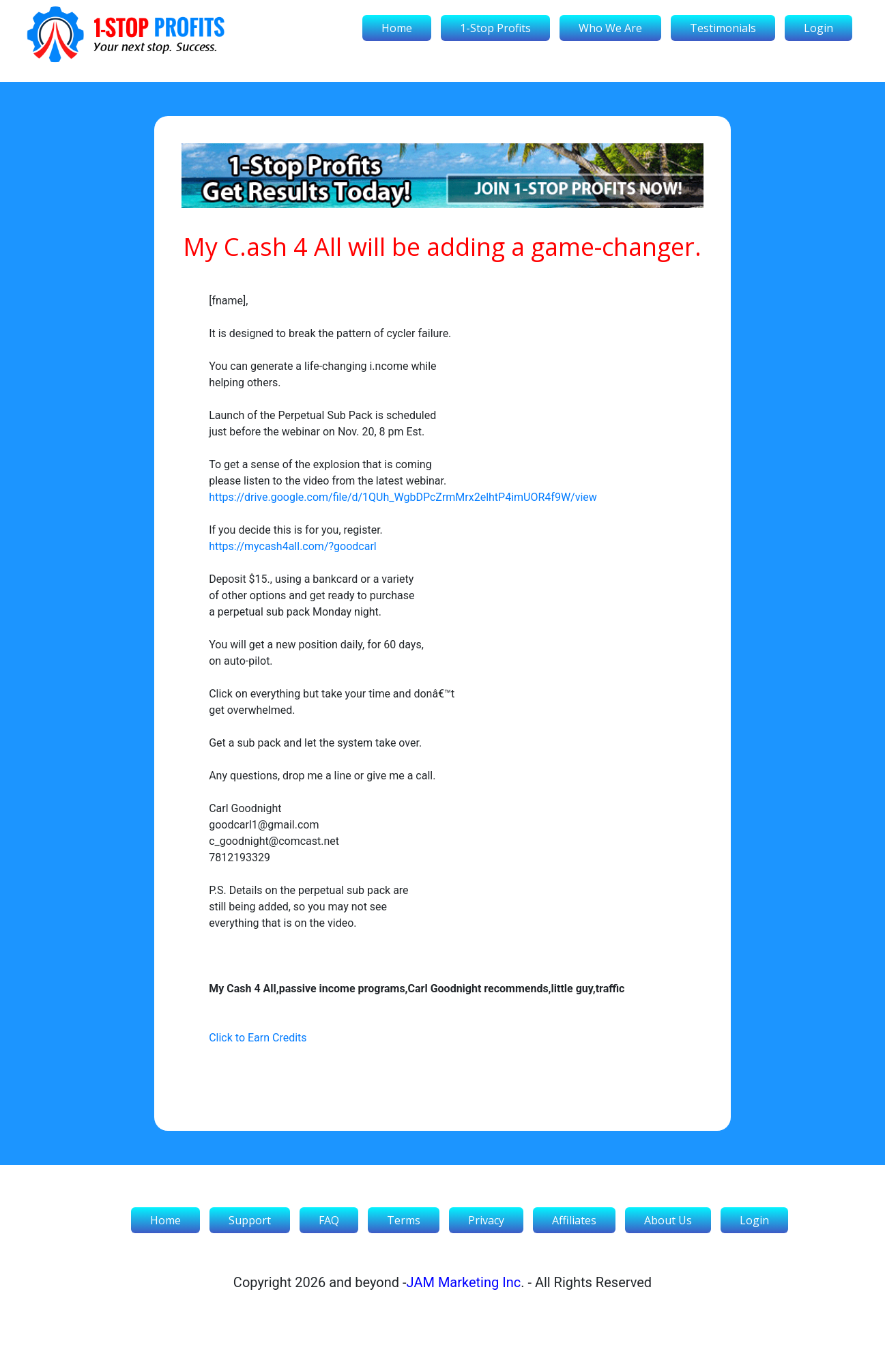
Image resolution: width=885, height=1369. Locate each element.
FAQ (329, 1220)
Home (396, 27)
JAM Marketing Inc (464, 1282)
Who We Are (610, 27)
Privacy (486, 1220)
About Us (668, 1220)
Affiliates (574, 1220)
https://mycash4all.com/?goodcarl (293, 546)
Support (250, 1220)
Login (818, 27)
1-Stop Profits (495, 27)
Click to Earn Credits (257, 1037)
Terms (403, 1220)
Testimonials (723, 27)
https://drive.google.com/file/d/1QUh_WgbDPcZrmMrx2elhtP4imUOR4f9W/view (403, 497)
